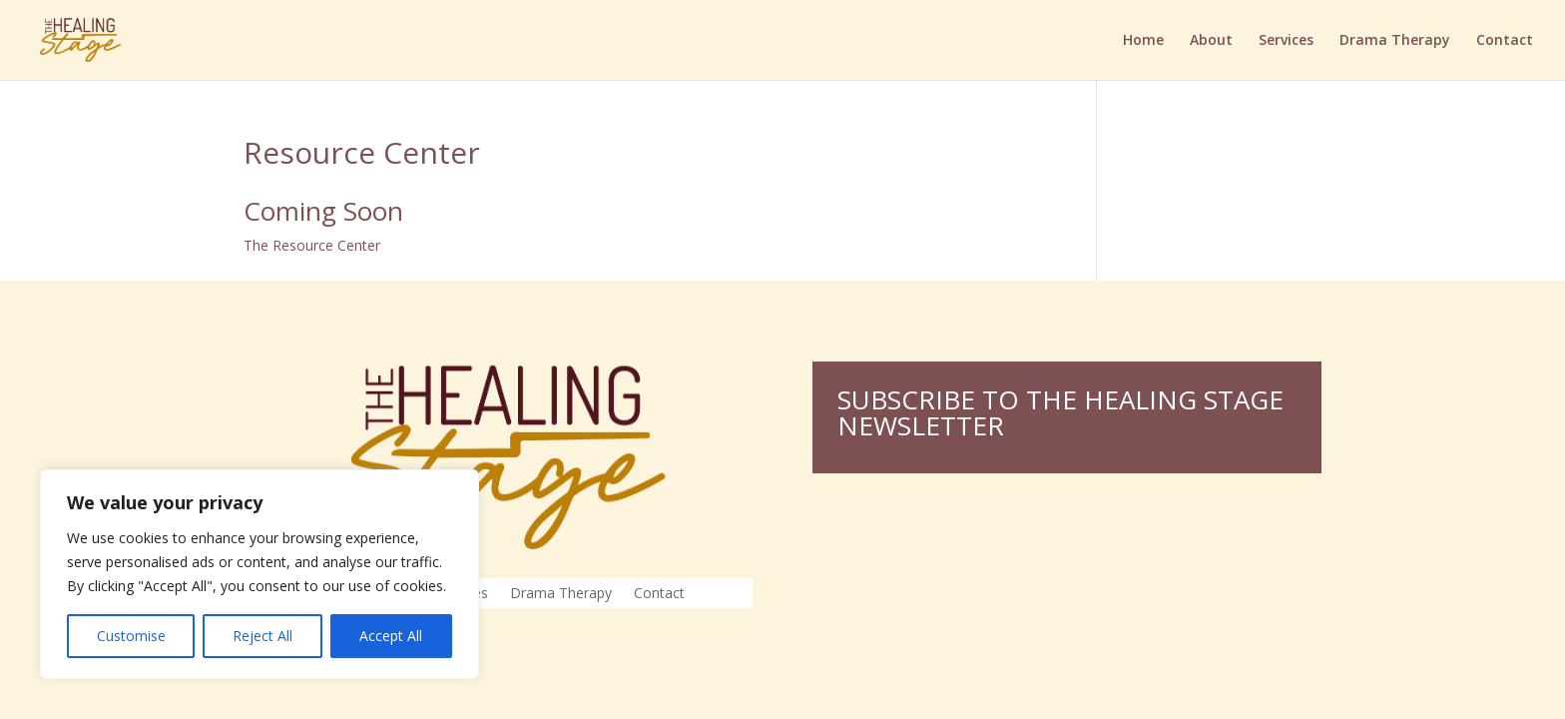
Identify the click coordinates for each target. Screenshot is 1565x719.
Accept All (390, 635)
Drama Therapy (1394, 41)
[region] (259, 574)
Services (1286, 41)
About (1211, 41)
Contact (1504, 41)
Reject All (262, 635)
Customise (131, 635)
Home (1143, 41)
